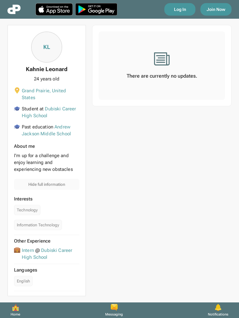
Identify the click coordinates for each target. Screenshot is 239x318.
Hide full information (46, 184)
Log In (180, 9)
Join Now (216, 9)
